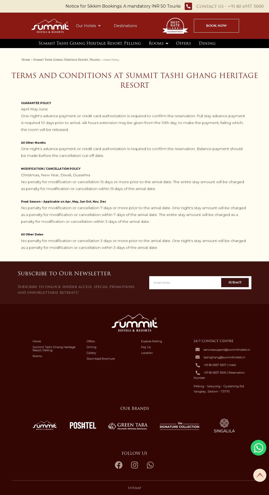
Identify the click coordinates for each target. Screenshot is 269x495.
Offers (183, 43)
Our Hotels (88, 25)
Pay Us (146, 347)
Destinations (125, 25)
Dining (207, 43)
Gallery (91, 353)
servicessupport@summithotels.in (227, 349)
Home (26, 60)
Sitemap (134, 487)
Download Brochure (101, 358)
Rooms (156, 43)
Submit (235, 282)
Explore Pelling (151, 341)
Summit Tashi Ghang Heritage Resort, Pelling (90, 43)
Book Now (216, 25)
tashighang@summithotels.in (224, 357)
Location (147, 353)
